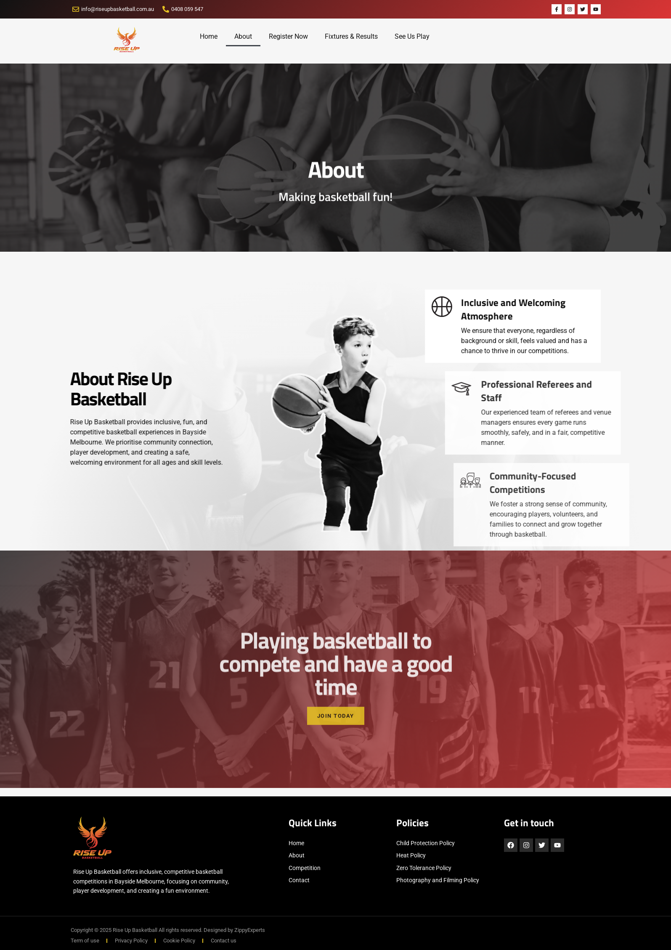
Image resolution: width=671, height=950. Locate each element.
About (243, 36)
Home (208, 36)
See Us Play (412, 36)
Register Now (288, 36)
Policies (412, 823)
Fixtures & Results (351, 36)
